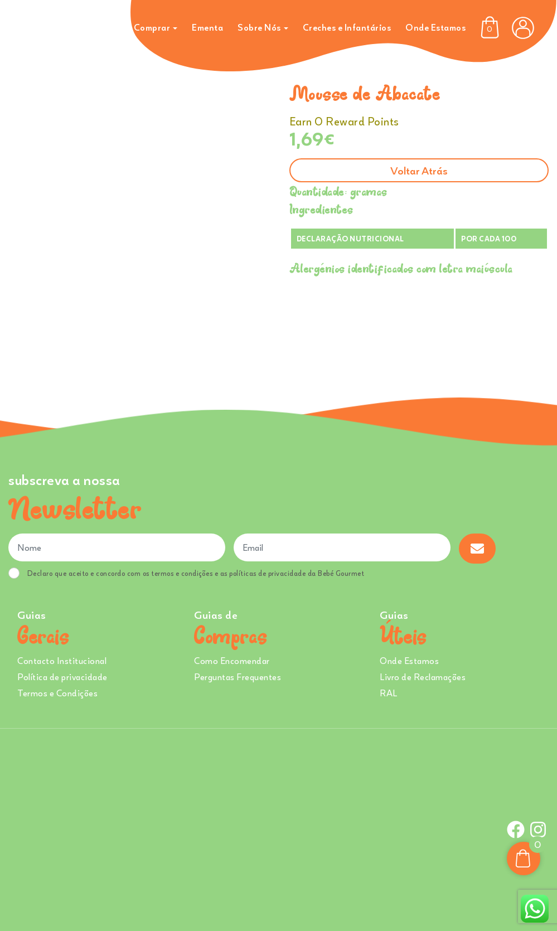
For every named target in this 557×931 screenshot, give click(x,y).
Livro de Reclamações (423, 676)
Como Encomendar (232, 660)
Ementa (207, 27)
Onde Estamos (435, 27)
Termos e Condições (57, 693)
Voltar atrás (419, 170)
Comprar (152, 27)
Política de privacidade (62, 676)
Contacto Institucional (61, 660)
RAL (389, 693)
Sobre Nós (259, 27)
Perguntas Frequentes (237, 676)
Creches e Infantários (347, 27)
